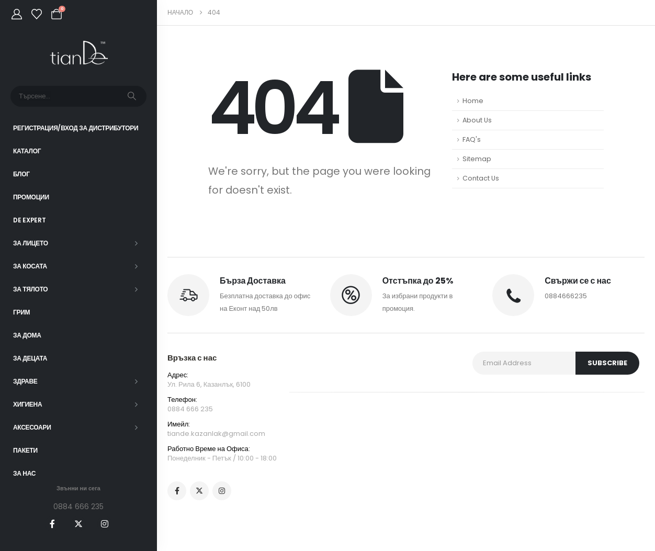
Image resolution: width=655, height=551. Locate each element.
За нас (24, 473)
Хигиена (27, 404)
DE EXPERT (29, 220)
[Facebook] (52, 523)
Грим (21, 312)
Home (472, 100)
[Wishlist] (36, 14)
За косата (30, 266)
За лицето (30, 243)
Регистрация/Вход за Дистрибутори (75, 127)
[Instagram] (104, 523)
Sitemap (476, 158)
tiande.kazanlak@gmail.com (216, 433)
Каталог (27, 151)
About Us (477, 120)
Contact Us (480, 178)
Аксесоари (32, 427)
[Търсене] (132, 96)
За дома (27, 335)
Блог (21, 174)
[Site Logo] (79, 53)
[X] (78, 523)
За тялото (30, 289)
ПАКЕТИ (25, 450)
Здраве (25, 381)
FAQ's (471, 139)
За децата (30, 358)
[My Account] (16, 14)
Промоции (31, 197)
